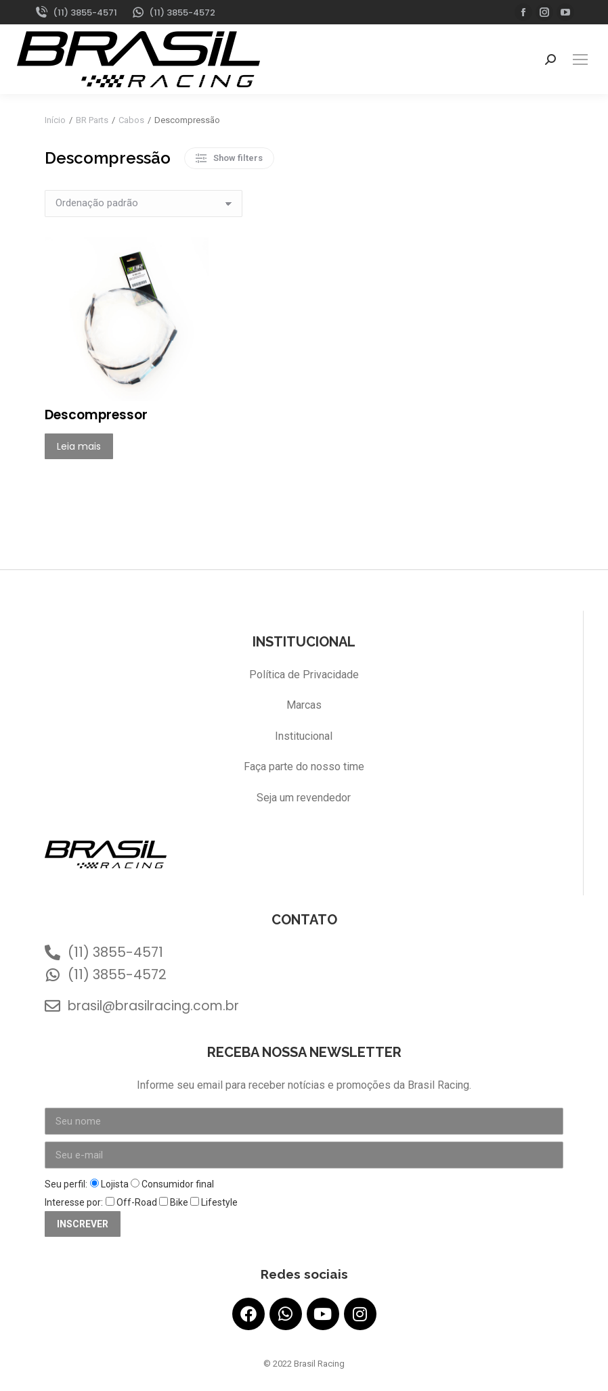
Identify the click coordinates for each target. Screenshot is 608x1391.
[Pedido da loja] (143, 203)
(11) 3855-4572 (173, 12)
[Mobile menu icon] (580, 59)
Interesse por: (74, 1202)
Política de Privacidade (304, 674)
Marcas (304, 705)
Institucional (303, 736)
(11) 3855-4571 (75, 12)
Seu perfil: (66, 1184)
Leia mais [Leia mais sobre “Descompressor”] (79, 446)
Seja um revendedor (304, 797)
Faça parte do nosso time (304, 766)
